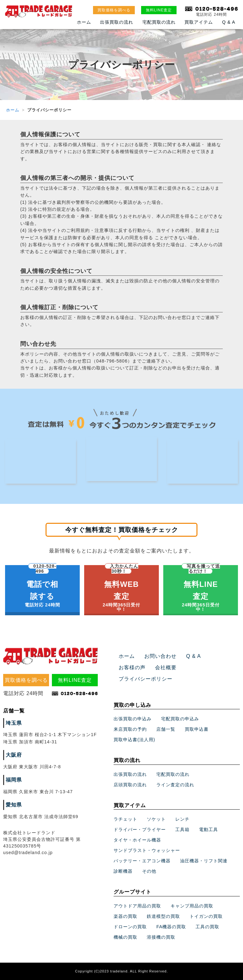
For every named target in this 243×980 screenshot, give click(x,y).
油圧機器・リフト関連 (203, 861)
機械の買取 (125, 937)
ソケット (156, 819)
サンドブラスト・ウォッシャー (147, 850)
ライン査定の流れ (175, 784)
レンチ (182, 819)
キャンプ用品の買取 (192, 905)
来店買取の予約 (130, 729)
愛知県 (14, 804)
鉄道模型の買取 (163, 916)
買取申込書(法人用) (134, 739)
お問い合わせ (160, 656)
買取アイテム (198, 22)
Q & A (228, 22)
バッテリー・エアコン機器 (142, 861)
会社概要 (166, 667)
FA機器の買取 (171, 926)
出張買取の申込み (133, 718)
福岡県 (14, 779)
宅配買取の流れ (159, 22)
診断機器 (123, 871)
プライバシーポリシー (145, 679)
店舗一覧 (165, 729)
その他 (149, 871)
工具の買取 (207, 926)
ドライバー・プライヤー (140, 829)
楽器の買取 (125, 916)
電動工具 (208, 829)
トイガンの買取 (206, 916)
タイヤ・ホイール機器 (137, 840)
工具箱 (182, 829)
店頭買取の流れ (130, 784)
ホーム (84, 22)
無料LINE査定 (159, 10)
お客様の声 (132, 667)
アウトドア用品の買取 (137, 905)
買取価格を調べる (113, 10)
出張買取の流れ (116, 22)
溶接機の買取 (161, 937)
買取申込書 (197, 729)
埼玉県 (14, 723)
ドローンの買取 (130, 926)
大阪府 (14, 755)
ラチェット (125, 819)
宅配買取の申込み (180, 718)
